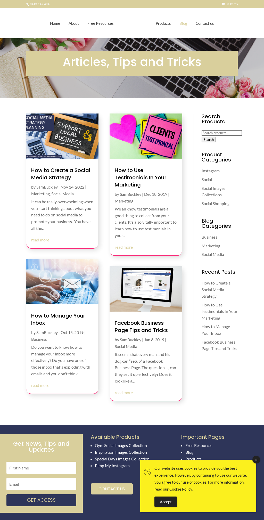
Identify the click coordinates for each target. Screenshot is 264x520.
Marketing (40, 193)
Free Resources (103, 23)
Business (39, 339)
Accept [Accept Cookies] (166, 501)
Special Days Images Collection (122, 458)
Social (207, 179)
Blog (181, 23)
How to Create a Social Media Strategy (60, 174)
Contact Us (111, 489)
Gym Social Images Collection (121, 445)
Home (58, 23)
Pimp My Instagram (112, 465)
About (76, 23)
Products (160, 23)
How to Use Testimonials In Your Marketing (140, 177)
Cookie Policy (180, 489)
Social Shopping (215, 203)
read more (40, 239)
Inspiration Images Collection (121, 452)
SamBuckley (47, 186)
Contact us (202, 23)
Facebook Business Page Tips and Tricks (141, 326)
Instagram (211, 170)
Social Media (62, 193)
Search (209, 139)
